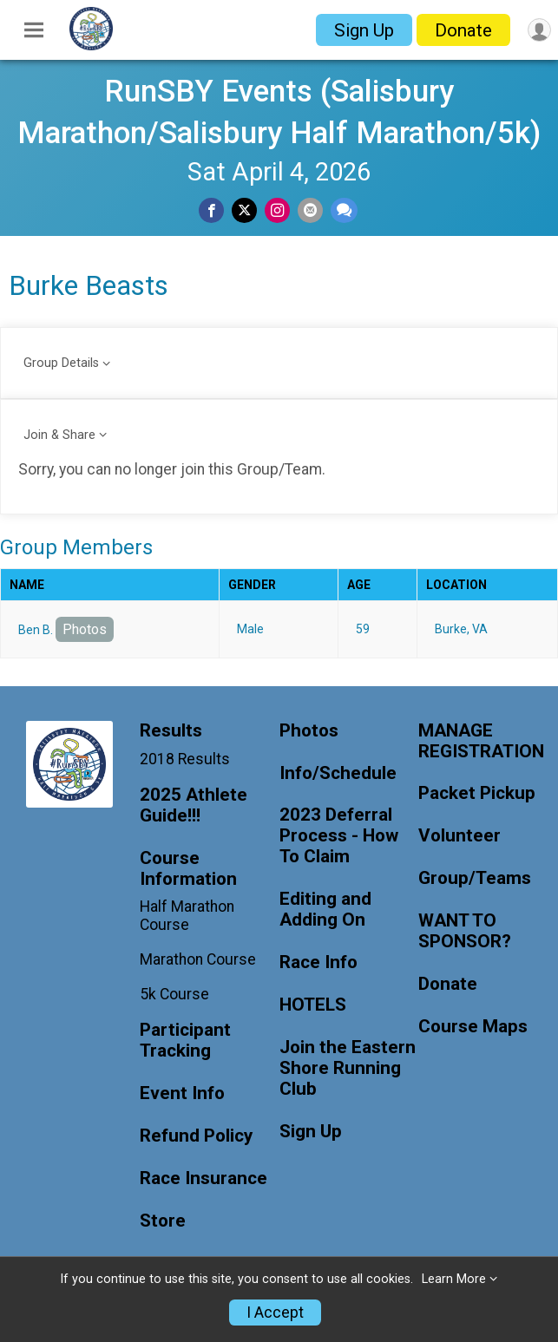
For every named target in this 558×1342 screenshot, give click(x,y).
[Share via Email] (310, 210)
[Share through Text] (344, 210)
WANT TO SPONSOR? (464, 931)
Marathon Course (198, 959)
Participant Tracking (185, 1040)
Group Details (61, 363)
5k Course (174, 994)
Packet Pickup (476, 793)
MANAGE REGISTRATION (481, 741)
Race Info (318, 962)
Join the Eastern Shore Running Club (347, 1068)
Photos (84, 629)
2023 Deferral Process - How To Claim (338, 836)
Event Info (182, 1093)
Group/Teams (474, 878)
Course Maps (473, 1027)
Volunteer (459, 836)
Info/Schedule (338, 773)
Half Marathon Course (187, 915)
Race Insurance (203, 1178)
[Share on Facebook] (211, 210)
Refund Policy (196, 1136)
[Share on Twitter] (244, 210)
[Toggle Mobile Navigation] (34, 30)
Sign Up (364, 30)
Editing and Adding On (325, 909)
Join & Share (59, 435)
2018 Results (185, 759)
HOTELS (312, 1005)
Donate (463, 30)
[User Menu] (539, 30)
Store (163, 1221)
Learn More (454, 1279)
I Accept (275, 1312)
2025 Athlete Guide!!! (193, 805)
